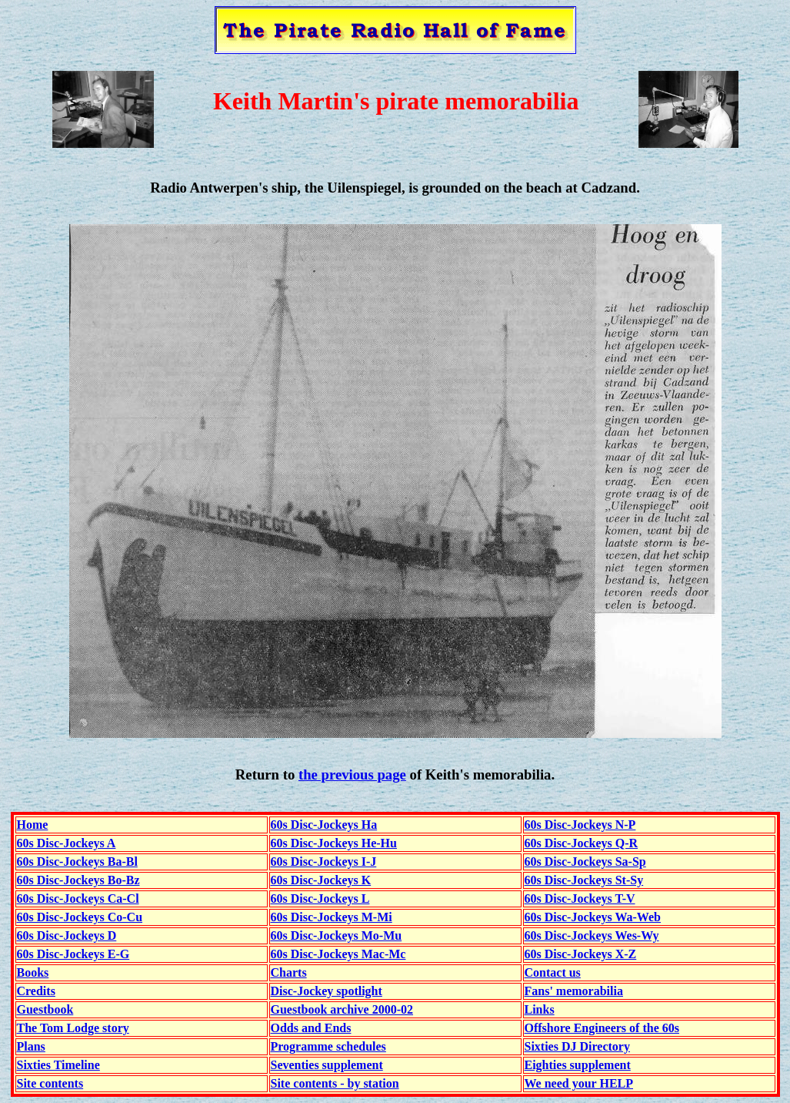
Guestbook (45, 1009)
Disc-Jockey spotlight (326, 990)
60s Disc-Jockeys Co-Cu (80, 917)
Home (32, 824)
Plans (31, 1046)
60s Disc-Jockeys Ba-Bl (77, 861)
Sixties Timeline (58, 1064)
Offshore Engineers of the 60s (602, 1027)
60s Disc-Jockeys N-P (580, 824)
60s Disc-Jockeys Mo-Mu (336, 935)
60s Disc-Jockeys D (67, 935)
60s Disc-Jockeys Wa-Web (593, 917)
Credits (36, 990)
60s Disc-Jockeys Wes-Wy (592, 935)
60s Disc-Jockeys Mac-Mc (338, 954)
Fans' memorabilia (574, 990)
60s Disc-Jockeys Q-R (581, 843)
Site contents (50, 1083)
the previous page (352, 774)
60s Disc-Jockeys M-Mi (331, 917)
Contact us (553, 972)
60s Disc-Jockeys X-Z (581, 954)
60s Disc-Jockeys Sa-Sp (585, 861)
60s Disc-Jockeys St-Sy (584, 880)
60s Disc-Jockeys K (321, 880)
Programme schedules (328, 1046)
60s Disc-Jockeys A (66, 843)
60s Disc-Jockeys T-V (580, 898)
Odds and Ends (311, 1027)
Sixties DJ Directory (577, 1046)
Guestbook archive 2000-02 (342, 1009)
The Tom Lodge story (73, 1027)
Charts (289, 972)
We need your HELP (579, 1083)
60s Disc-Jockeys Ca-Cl (78, 898)
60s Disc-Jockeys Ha (324, 824)
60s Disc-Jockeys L (320, 898)
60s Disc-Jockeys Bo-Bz (78, 880)
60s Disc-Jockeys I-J (324, 861)
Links (540, 1009)
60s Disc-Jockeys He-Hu (334, 843)
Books (33, 972)
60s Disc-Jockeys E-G (73, 954)
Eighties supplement (578, 1064)
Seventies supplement (327, 1064)
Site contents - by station (335, 1083)
